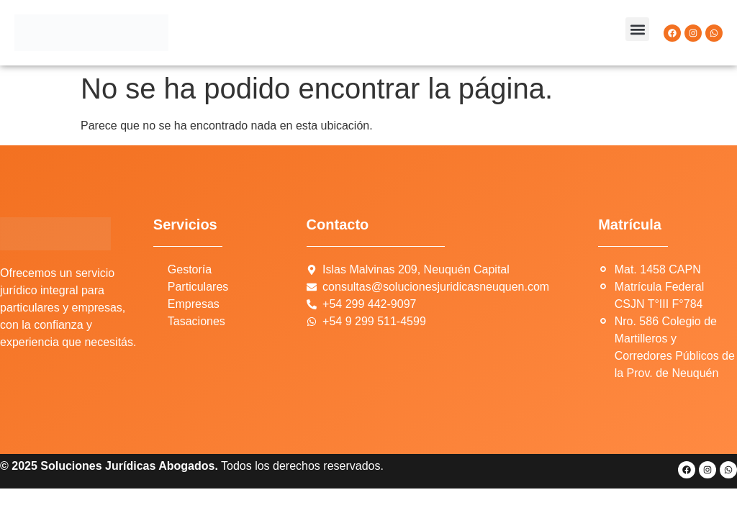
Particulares (198, 287)
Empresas (194, 304)
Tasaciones (196, 321)
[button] (637, 29)
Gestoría (190, 269)
